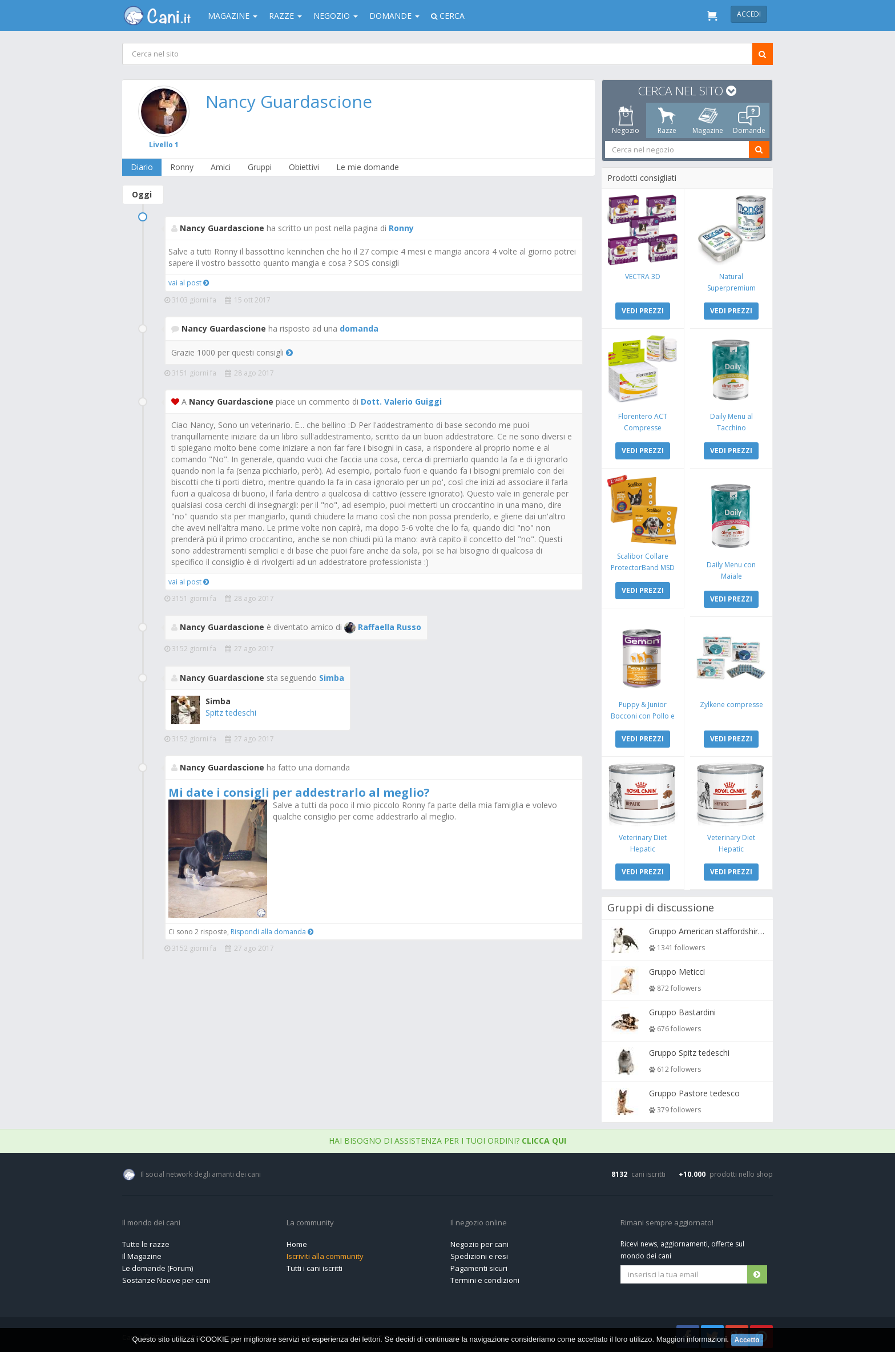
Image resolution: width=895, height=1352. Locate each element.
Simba (331, 677)
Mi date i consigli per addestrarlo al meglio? (299, 792)
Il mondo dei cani (151, 1220)
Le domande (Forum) (157, 1265)
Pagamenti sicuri (478, 1265)
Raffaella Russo (382, 626)
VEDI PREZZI (643, 310)
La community (310, 1220)
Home (297, 1241)
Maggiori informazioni (691, 1339)
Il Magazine (142, 1253)
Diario (142, 167)
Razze (285, 15)
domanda (359, 328)
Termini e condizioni (484, 1277)
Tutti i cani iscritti (314, 1265)
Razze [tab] (667, 120)
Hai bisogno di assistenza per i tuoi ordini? (447, 1137)
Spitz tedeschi (230, 712)
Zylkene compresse (731, 702)
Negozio (335, 15)
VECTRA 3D (643, 276)
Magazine (232, 15)
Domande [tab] (749, 120)
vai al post (188, 283)
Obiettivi (304, 167)
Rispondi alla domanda (272, 932)
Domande (394, 15)
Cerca (448, 15)
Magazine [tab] (707, 120)
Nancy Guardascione (289, 101)
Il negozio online (478, 1220)
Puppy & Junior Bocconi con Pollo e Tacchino (643, 713)
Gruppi (260, 167)
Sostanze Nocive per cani (166, 1277)
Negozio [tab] (625, 120)
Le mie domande (368, 167)
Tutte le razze (146, 1241)
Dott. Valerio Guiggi (401, 401)
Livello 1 (164, 145)
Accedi (749, 14)
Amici (221, 167)
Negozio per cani (479, 1241)
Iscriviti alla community (325, 1253)
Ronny (182, 167)
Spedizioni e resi (479, 1253)
